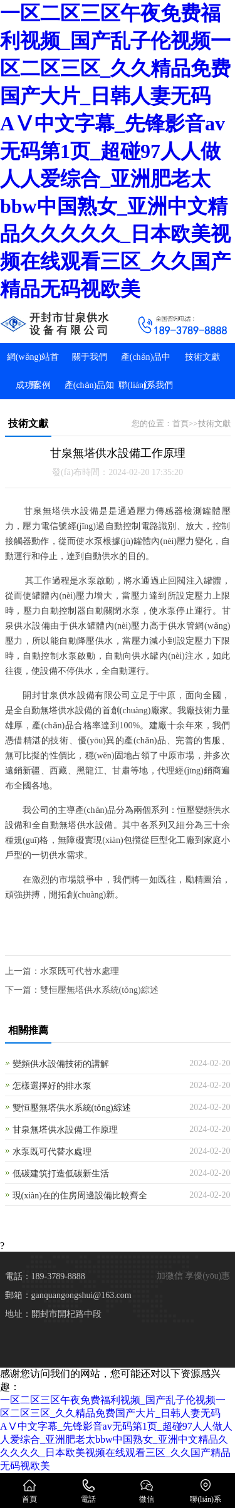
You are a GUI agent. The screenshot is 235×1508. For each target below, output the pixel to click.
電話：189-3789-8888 (45, 1276)
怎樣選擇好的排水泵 (52, 1086)
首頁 (180, 423)
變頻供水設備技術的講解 (61, 1064)
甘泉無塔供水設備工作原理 (65, 1129)
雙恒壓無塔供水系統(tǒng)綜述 (99, 990)
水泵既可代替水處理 (79, 971)
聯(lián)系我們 (145, 385)
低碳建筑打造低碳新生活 (61, 1173)
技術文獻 (202, 357)
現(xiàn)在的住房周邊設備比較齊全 (80, 1195)
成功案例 (33, 385)
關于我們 (89, 357)
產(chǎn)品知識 (90, 399)
